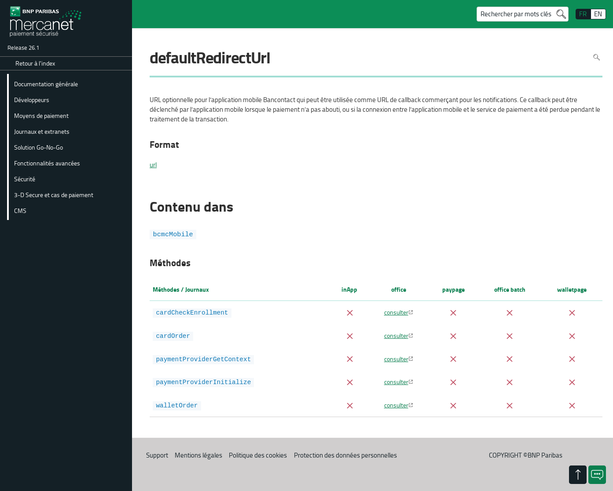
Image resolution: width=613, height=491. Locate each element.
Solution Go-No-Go (38, 147)
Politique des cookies (258, 453)
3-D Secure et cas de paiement (53, 194)
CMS (20, 210)
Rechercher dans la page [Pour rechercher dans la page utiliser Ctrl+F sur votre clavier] (596, 57)
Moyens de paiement (41, 115)
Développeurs (31, 99)
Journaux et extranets (42, 131)
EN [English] (598, 13)
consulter (396, 312)
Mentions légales (198, 453)
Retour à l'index (35, 63)
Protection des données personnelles (345, 453)
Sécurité (24, 178)
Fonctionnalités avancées (47, 162)
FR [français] (583, 13)
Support (157, 453)
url (153, 165)
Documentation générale (46, 83)
